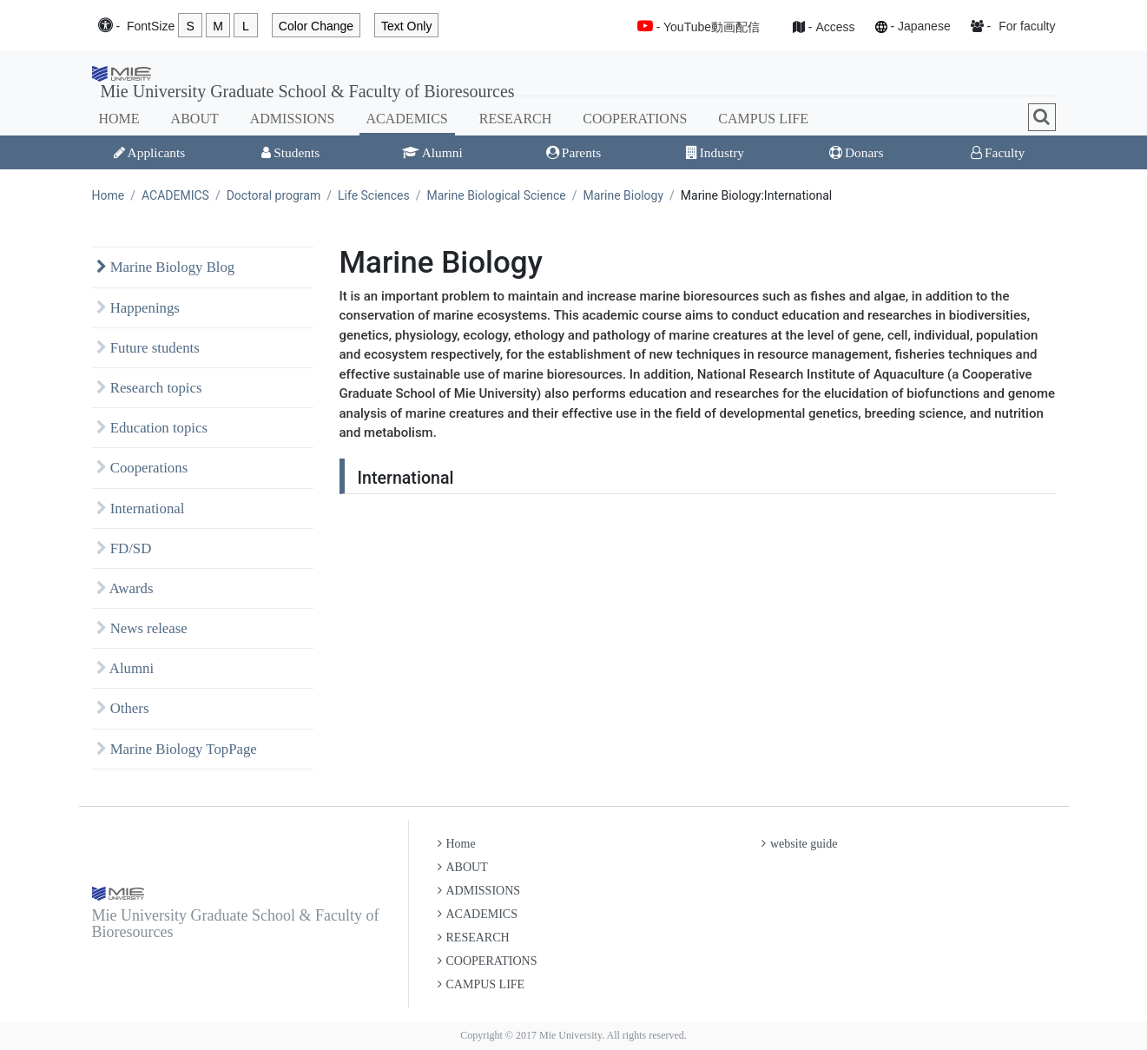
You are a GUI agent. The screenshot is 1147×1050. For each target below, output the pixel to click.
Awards (125, 588)
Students (290, 152)
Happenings (138, 308)
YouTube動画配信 (711, 27)
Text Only (406, 26)
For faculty (1027, 26)
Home (108, 195)
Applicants (150, 152)
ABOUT (195, 118)
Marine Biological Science (496, 195)
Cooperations (142, 467)
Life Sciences (374, 195)
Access (834, 27)
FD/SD (124, 548)
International (140, 508)
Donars (856, 152)
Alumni (432, 152)
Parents (573, 152)
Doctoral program (274, 195)
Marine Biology (623, 195)
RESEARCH (515, 118)
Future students (148, 348)
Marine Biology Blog (165, 267)
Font (151, 26)
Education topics (152, 427)
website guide (799, 843)
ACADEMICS (407, 118)
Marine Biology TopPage (176, 749)
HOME (119, 118)
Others (122, 708)
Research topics (149, 388)
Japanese (924, 26)
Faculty (998, 152)
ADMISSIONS (292, 118)
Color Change (316, 26)
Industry (715, 152)
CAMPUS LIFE (763, 118)
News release (142, 628)
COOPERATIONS (635, 118)
